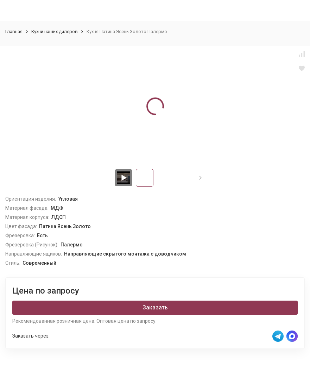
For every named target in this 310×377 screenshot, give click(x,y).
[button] (200, 178)
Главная (14, 31)
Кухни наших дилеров (54, 31)
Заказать (155, 307)
